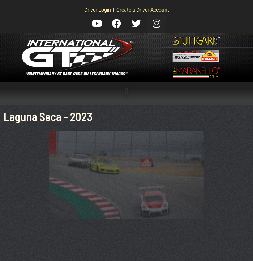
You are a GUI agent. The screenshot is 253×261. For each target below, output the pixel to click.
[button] (126, 92)
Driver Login (97, 10)
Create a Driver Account (142, 10)
